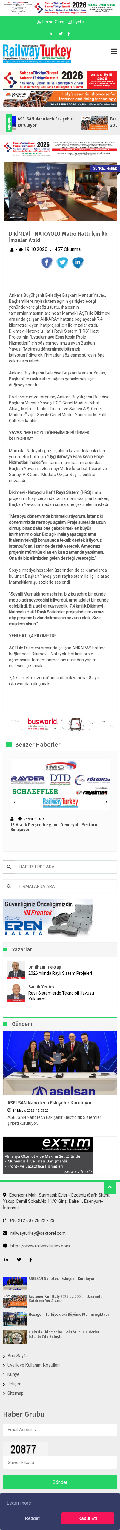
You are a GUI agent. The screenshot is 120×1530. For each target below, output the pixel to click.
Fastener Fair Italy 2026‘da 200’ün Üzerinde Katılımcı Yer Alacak (65, 1299)
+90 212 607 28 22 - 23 (28, 1220)
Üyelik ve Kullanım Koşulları (33, 1365)
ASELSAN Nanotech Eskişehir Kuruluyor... (51, 122)
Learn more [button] (19, 1502)
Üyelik (76, 22)
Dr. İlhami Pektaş (44, 967)
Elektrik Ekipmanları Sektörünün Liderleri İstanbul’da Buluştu (65, 1334)
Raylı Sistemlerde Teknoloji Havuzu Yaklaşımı (61, 996)
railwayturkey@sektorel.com (34, 1233)
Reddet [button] (32, 1518)
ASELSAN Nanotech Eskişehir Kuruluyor (49, 1103)
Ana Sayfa (17, 1355)
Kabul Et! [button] (87, 1518)
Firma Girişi (50, 22)
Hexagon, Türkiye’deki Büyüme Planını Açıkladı (69, 1314)
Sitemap (15, 1393)
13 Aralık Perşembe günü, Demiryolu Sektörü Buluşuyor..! (53, 828)
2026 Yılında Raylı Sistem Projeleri (60, 973)
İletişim (14, 1384)
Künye (13, 1374)
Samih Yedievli (42, 986)
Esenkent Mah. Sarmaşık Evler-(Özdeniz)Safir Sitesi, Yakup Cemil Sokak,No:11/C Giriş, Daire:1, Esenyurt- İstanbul (56, 1201)
